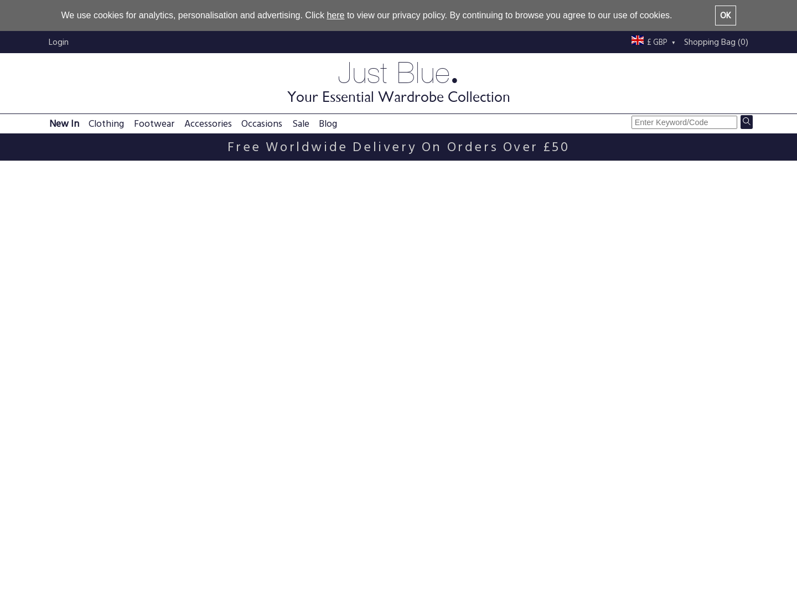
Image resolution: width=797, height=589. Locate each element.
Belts (82, 172)
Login (59, 42)
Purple (66, 380)
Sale (300, 124)
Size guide (346, 556)
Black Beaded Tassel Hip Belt (414, 435)
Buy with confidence (508, 556)
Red (62, 393)
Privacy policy (353, 529)
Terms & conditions (364, 542)
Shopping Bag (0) (716, 42)
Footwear (154, 124)
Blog (328, 124)
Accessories (208, 124)
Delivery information (224, 542)
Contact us (490, 542)
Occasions (261, 124)
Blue (62, 353)
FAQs (195, 529)
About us (486, 529)
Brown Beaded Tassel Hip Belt (286, 435)
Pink (62, 366)
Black (64, 327)
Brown (66, 340)
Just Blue (398, 81)
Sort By (652, 201)
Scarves (68, 251)
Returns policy (212, 556)
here (335, 15)
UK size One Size (83, 289)
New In (64, 124)
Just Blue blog (637, 529)
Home (54, 172)
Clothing (106, 124)
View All (731, 277)
